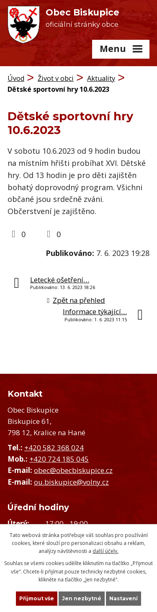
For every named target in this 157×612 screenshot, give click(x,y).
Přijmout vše (36, 598)
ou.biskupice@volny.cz (71, 482)
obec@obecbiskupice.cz (73, 470)
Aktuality (101, 78)
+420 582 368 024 (54, 447)
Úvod (16, 78)
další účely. (105, 551)
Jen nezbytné (81, 598)
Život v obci (56, 78)
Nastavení (123, 598)
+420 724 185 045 (59, 459)
